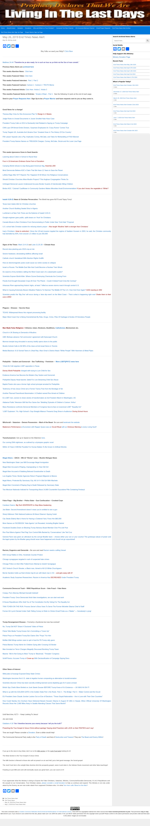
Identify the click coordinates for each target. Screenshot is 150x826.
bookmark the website (71, 422)
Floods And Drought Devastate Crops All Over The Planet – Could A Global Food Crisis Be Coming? (39, 281)
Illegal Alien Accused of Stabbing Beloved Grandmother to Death (26, 471)
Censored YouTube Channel (64, 28)
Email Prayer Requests (103, 28)
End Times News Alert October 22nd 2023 (126, 104)
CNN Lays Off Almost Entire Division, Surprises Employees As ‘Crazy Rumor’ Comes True (36, 128)
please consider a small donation (53, 783)
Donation (31, 732)
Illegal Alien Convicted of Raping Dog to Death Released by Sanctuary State (31, 485)
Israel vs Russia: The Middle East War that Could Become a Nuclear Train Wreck (32, 267)
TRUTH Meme (48, 85)
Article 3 (44, 89)
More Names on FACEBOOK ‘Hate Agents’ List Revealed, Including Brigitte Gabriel (33, 523)
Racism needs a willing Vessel (54, 550)
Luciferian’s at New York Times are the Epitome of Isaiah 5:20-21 (26, 213)
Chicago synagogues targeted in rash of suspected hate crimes (26, 559)
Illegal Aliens (8, 458)
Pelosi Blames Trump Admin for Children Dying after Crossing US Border (29, 645)
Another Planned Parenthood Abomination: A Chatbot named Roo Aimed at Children (34, 393)
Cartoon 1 (30, 85)
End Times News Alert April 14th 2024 (124, 71)
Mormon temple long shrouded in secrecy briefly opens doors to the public (30, 341)
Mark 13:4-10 (23, 245)
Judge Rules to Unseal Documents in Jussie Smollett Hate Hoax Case (28, 119)
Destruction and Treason (64, 737)
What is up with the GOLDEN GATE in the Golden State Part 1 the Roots (29, 692)
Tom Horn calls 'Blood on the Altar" (75, 785)
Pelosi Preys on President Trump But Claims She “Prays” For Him (27, 636)
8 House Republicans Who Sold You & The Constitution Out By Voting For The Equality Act (36, 602)
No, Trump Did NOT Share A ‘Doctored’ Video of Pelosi (23, 626)
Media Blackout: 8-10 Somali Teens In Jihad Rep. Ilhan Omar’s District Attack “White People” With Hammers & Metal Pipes (48, 351)
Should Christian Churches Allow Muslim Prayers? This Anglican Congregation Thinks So (35, 179)
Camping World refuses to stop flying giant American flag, (29, 166)
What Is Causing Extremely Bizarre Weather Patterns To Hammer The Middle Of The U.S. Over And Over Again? (44, 290)
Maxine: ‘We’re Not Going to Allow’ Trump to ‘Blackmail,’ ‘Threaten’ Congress (31, 654)
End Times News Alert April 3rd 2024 (124, 74)
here (43, 438)
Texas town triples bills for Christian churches (19, 204)
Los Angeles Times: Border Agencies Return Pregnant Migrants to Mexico (30, 476)
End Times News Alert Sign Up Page (12, 32)
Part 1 (30, 80)
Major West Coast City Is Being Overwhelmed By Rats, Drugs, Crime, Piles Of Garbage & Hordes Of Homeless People (46, 317)
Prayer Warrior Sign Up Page (34, 32)
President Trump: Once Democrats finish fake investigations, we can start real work (33, 597)
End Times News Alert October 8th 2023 (125, 130)
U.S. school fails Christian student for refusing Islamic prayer (25, 227)
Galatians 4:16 (8, 723)
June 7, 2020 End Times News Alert (124, 117)
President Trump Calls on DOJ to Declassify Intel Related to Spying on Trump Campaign (35, 123)
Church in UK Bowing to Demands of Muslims (19, 332)
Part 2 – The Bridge (64, 692)
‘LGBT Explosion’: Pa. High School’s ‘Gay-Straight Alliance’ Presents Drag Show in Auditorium (45, 411)
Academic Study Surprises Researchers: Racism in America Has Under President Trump (41, 577)
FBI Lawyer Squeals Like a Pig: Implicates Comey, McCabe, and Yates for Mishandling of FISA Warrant (41, 137)
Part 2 (36, 80)
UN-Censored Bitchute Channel (84, 28)
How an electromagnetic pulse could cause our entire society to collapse (29, 263)
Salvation (20, 28)
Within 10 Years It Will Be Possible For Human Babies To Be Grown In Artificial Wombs (35, 447)
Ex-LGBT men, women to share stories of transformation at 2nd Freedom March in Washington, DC (39, 398)
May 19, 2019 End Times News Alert (15, 802)
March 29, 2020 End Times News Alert (124, 98)
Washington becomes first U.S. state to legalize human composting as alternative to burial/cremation (40, 678)
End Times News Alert (11, 798)
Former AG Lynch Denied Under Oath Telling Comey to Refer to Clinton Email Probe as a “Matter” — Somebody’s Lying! (47, 611)
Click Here (69, 51)
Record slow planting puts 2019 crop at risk (18, 249)
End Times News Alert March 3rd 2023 (125, 124)
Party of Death (41, 737)
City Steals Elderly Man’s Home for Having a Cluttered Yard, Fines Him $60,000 (32, 519)
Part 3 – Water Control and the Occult (86, 692)
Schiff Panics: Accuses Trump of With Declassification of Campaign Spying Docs (36, 658)
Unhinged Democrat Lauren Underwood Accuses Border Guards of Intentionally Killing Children (38, 184)
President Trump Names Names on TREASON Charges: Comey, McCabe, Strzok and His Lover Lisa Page (42, 141)
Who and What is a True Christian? (43, 28)
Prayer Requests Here (21, 99)
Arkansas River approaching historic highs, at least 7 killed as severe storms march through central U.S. (41, 285)
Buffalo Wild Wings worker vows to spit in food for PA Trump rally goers (29, 640)
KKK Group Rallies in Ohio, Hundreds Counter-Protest (23, 555)
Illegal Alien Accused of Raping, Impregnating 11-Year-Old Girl (26, 467)
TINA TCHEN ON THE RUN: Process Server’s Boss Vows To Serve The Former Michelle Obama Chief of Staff (43, 606)
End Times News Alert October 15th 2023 (125, 85)
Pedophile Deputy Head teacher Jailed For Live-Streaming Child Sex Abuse (30, 380)
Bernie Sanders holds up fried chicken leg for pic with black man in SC (28, 573)
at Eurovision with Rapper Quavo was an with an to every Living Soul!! (50, 427)
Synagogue (51, 564)
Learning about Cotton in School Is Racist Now (20, 157)
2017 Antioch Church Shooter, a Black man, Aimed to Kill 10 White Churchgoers (32, 568)
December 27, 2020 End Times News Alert (126, 91)
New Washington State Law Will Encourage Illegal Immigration (26, 462)
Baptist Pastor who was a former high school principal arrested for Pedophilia (31, 384)
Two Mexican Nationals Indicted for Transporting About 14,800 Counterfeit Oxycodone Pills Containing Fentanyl (44, 489)
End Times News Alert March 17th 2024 (125, 77)
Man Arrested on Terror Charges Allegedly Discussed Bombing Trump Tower (31, 649)
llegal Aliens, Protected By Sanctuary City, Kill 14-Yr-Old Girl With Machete (30, 480)
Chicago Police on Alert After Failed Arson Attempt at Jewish (25, 564)
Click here (28, 71)
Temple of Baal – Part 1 (44, 94)
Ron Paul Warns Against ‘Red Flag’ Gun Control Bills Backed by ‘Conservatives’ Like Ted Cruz (37, 532)
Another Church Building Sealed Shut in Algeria (20, 208)
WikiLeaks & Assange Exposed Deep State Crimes (21, 674)
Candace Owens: (27, 505)
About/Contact (11, 28)
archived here (28, 67)
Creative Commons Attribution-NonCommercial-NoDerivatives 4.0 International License (45, 811)
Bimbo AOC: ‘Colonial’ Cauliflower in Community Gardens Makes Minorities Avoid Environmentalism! (40, 188)
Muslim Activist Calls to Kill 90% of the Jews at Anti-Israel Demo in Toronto (30, 346)
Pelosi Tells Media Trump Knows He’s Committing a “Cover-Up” (26, 631)
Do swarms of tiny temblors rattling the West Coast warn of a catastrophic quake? (33, 272)
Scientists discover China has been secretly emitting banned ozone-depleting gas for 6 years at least (40, 683)
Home (3, 28)
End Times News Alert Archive (121, 28)
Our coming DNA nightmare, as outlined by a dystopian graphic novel (28, 442)
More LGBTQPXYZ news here (67, 362)
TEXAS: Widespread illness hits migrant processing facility (24, 312)
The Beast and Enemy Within (92, 737)
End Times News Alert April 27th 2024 (124, 68)
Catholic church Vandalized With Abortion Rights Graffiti (23, 258)
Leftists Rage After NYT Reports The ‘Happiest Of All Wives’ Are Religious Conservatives (35, 175)
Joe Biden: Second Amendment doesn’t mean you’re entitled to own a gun (30, 510)
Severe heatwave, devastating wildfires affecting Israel (23, 254)
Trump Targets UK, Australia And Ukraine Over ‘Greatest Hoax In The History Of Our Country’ (37, 132)
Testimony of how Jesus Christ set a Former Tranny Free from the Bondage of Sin (33, 389)
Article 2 (37, 89)
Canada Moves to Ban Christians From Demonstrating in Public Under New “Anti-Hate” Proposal (38, 222)
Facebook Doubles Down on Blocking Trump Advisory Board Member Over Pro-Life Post (35, 528)
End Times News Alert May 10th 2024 (124, 64)
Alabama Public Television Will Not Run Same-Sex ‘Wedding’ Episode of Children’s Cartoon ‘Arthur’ (39, 402)
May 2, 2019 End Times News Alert (15, 804)
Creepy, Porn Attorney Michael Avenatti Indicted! (20, 593)
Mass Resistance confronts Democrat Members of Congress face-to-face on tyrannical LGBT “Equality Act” (42, 407)
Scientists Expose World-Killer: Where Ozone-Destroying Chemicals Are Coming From (34, 276)
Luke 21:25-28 (37, 245)
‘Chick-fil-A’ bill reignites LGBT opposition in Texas (21, 366)
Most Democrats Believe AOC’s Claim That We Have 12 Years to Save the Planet (33, 170)
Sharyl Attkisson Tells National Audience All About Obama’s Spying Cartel (30, 514)
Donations (28, 28)
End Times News (10, 800)
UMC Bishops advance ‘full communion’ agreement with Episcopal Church (30, 337)
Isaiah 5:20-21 (8, 199)
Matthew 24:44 (8, 62)
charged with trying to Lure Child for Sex (27, 371)
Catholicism (60, 328)
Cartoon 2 (39, 85)
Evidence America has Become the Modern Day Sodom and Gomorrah (29, 375)
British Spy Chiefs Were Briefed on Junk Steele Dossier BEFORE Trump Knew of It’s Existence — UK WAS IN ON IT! (46, 687)
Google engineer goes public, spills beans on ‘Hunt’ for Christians (27, 217)
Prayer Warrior (50, 99)
